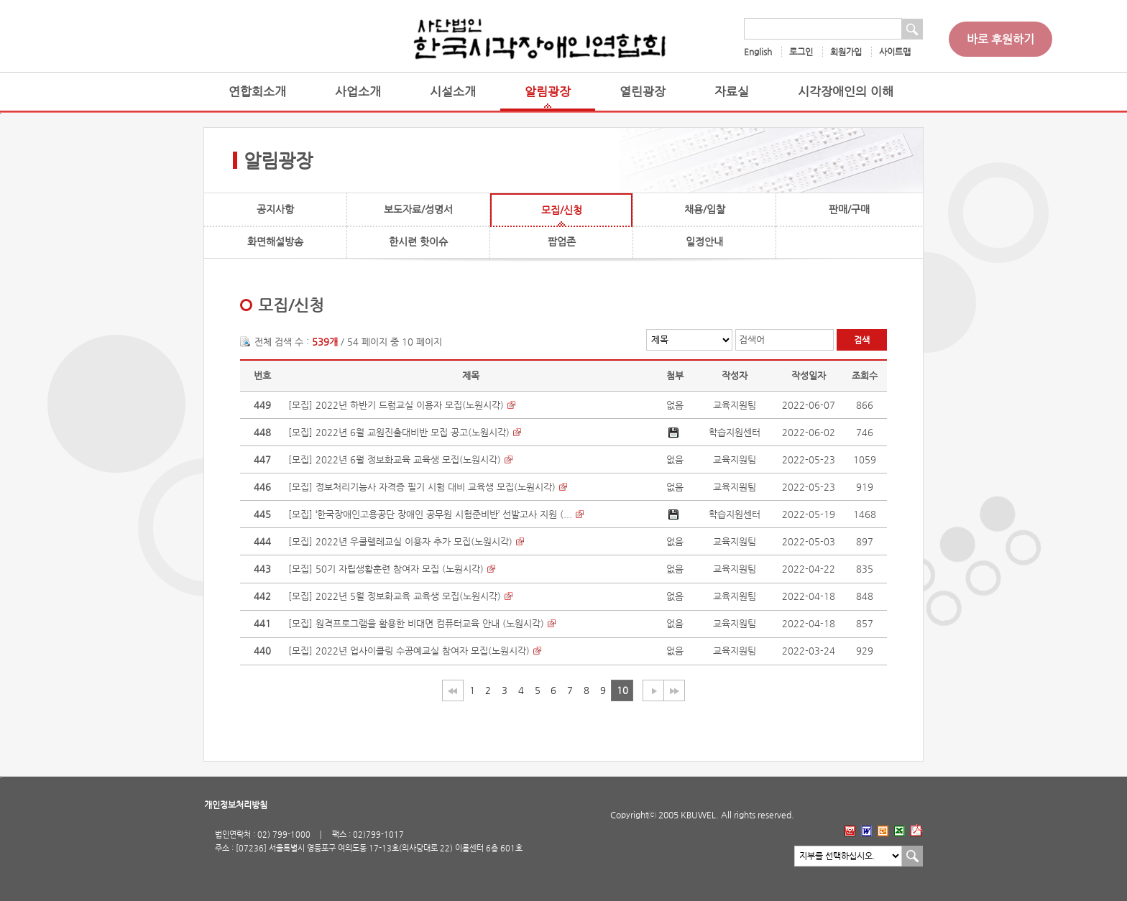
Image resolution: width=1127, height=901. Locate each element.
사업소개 (358, 91)
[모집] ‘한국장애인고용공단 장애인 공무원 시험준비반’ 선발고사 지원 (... (430, 514)
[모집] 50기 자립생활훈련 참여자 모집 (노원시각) (386, 568)
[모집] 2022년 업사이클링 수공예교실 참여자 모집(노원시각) (409, 650)
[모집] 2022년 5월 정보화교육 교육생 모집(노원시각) (394, 596)
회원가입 (846, 52)
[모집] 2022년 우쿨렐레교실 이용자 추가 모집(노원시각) (400, 541)
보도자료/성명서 (418, 209)
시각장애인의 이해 (845, 91)
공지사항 (275, 209)
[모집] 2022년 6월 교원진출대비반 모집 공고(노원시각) (399, 432)
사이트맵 (895, 52)
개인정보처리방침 (235, 805)
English (758, 52)
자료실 (731, 91)
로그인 (801, 52)
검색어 (752, 339)
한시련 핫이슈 (418, 241)
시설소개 (453, 91)
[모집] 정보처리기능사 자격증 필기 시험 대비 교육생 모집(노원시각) (422, 486)
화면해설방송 (275, 241)
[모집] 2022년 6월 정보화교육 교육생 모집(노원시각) (394, 459)
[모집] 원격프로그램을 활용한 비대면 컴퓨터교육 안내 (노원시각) (416, 623)
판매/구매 (849, 209)
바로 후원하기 (1000, 39)
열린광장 (643, 91)
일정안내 (704, 241)
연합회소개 (257, 91)
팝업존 (562, 241)
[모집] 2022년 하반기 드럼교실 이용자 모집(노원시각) (396, 404)
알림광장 (548, 91)
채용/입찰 (704, 209)
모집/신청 (561, 210)
